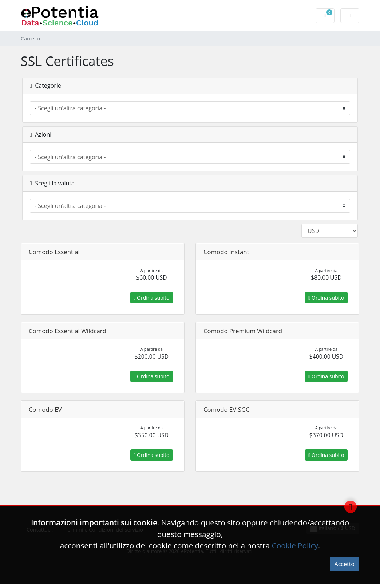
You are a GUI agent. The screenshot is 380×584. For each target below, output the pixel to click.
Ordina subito (151, 297)
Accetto (345, 564)
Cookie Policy (295, 545)
